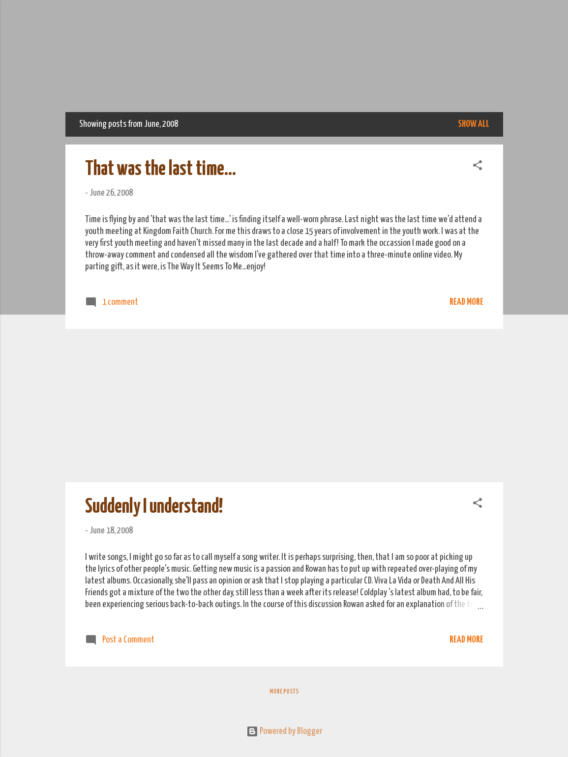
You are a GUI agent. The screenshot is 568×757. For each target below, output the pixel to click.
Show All (473, 124)
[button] (477, 167)
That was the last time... (160, 169)
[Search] (497, 27)
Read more (466, 302)
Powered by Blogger (284, 731)
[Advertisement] (284, 405)
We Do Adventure (284, 67)
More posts (284, 692)
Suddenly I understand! (154, 507)
